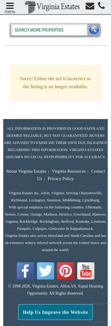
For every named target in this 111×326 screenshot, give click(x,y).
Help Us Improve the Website (55, 312)
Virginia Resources (69, 171)
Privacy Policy (61, 178)
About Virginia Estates (26, 171)
